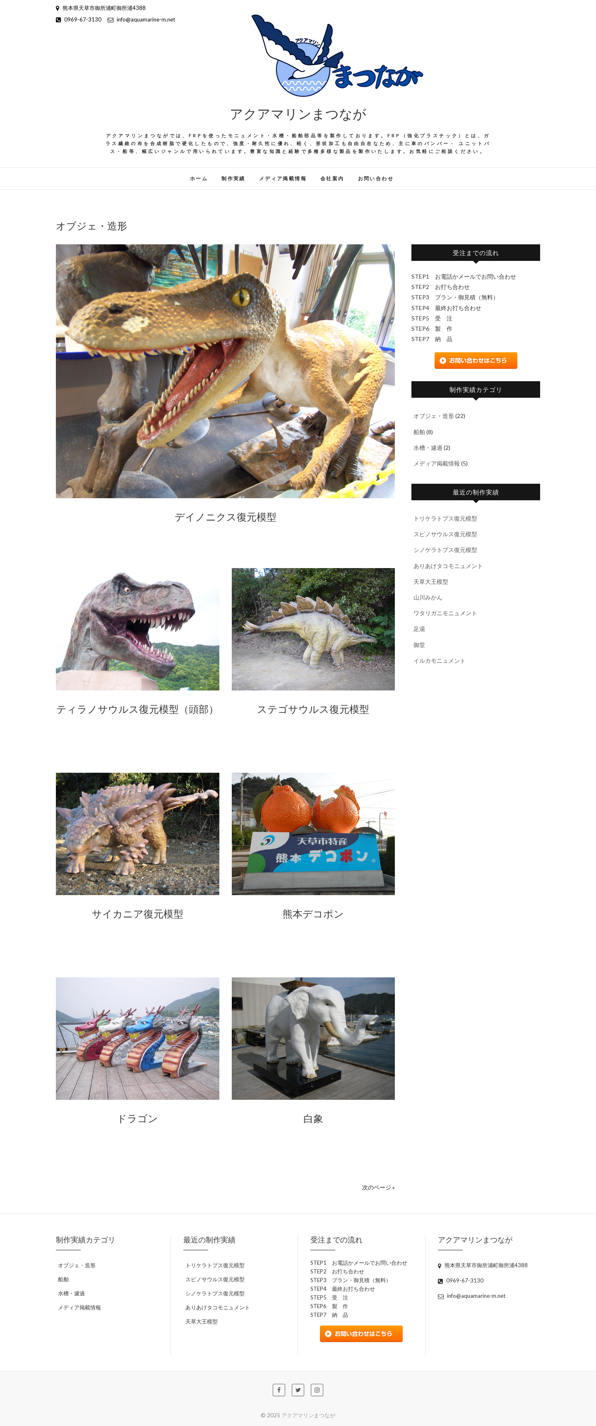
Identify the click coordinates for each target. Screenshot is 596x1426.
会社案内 (332, 178)
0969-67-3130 (78, 19)
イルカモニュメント (439, 660)
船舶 (419, 431)
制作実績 (233, 178)
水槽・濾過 (427, 447)
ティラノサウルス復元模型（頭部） (137, 708)
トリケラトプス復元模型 (445, 518)
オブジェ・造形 (433, 415)
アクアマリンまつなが (298, 113)
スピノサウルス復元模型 (445, 533)
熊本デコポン (313, 913)
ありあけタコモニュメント (448, 565)
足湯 (419, 628)
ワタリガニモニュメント (445, 612)
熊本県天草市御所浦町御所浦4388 (101, 8)
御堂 (419, 644)
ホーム (199, 178)
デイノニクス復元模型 (225, 516)
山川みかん (427, 597)
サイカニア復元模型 (137, 913)
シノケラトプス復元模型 (445, 549)
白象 (313, 1118)
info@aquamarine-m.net (141, 19)
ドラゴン (137, 1118)
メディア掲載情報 (283, 178)
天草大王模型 (430, 581)
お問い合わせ (376, 178)
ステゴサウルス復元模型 (313, 708)
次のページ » (378, 1187)
